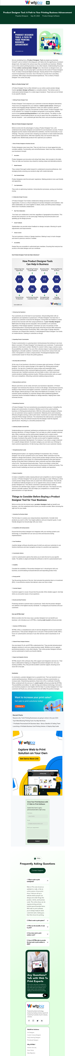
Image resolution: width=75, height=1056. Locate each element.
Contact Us (48, 1037)
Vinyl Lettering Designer (24, 1042)
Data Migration (39, 1043)
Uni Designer (21, 1037)
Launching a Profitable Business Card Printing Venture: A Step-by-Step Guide (36, 726)
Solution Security (39, 1037)
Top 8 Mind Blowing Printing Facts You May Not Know (29, 721)
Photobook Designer (23, 1045)
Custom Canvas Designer (24, 1040)
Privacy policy (49, 1040)
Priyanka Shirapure (21, 18)
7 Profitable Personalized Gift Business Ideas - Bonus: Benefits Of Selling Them (36, 723)
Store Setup (38, 1040)
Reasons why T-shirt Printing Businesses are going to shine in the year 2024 (35, 718)
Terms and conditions (51, 1043)
